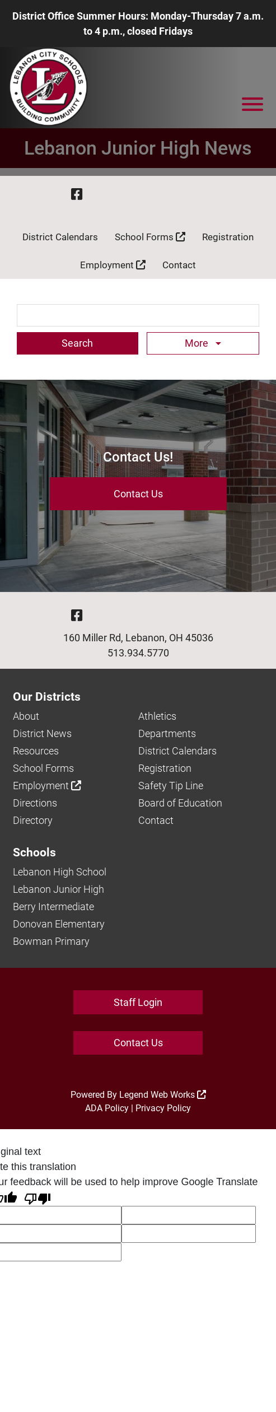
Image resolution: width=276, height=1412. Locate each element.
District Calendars (60, 237)
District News (42, 733)
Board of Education (180, 803)
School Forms (150, 237)
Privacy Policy (163, 1108)
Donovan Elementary (59, 924)
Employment (113, 265)
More (197, 343)
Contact (179, 265)
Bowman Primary (51, 941)
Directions (35, 803)
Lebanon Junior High (58, 889)
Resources (36, 751)
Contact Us (138, 494)
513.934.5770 (138, 653)
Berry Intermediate (53, 906)
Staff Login (138, 1002)
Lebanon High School (59, 872)
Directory (33, 820)
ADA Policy (107, 1108)
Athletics (157, 716)
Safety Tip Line (170, 785)
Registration (228, 237)
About (26, 716)
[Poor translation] (37, 1198)
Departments (167, 733)
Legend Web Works (162, 1094)
